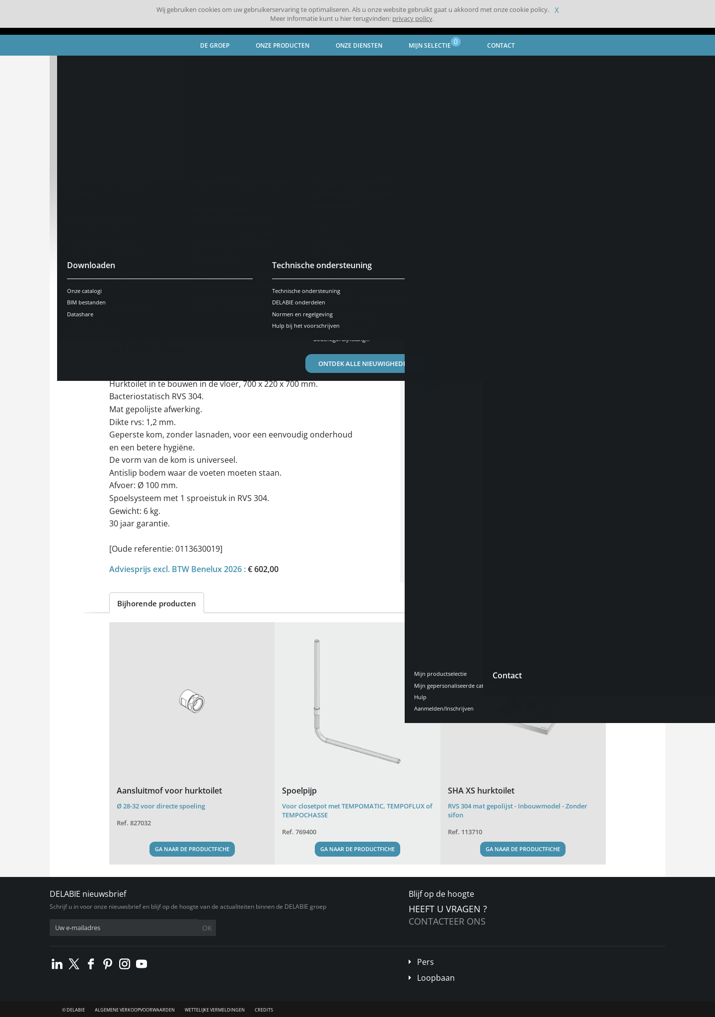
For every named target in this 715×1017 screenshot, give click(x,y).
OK (207, 928)
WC (237, 67)
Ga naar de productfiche (192, 849)
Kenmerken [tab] (198, 300)
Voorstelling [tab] (139, 300)
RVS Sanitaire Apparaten (185, 67)
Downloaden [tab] (258, 300)
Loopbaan (436, 977)
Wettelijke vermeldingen (215, 1010)
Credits (264, 1010)
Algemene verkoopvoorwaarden (135, 1010)
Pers (425, 961)
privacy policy (412, 18)
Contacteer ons (447, 921)
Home (71, 67)
